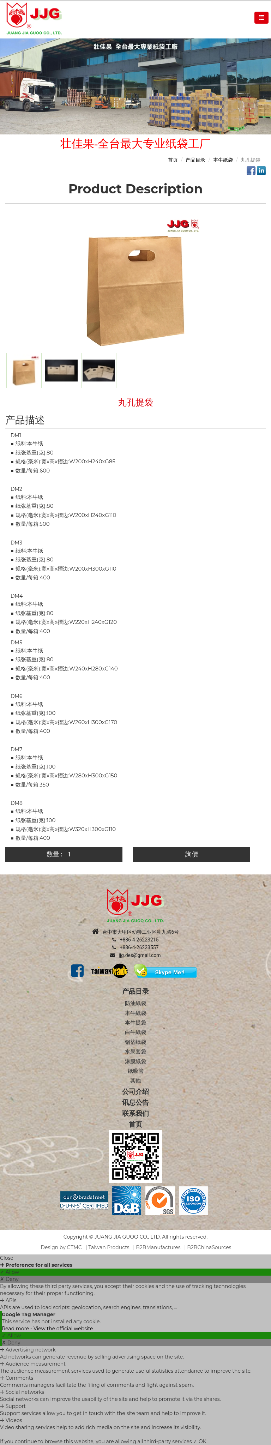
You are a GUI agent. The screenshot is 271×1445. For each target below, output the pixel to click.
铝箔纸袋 (135, 1041)
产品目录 (195, 160)
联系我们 (135, 1113)
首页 (173, 160)
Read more (16, 1328)
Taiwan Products (108, 1247)
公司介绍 (135, 1092)
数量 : (54, 854)
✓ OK (199, 1441)
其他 (135, 1080)
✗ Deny (9, 1279)
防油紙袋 (135, 1003)
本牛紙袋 (223, 160)
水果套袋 (135, 1051)
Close (6, 1258)
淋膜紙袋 (135, 1061)
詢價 (191, 854)
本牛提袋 (135, 1022)
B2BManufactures (158, 1247)
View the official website (63, 1328)
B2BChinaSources (209, 1247)
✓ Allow (9, 1272)
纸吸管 (136, 1070)
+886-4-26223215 (135, 940)
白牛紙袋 (135, 1032)
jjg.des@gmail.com (135, 955)
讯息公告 (135, 1102)
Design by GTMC (61, 1247)
